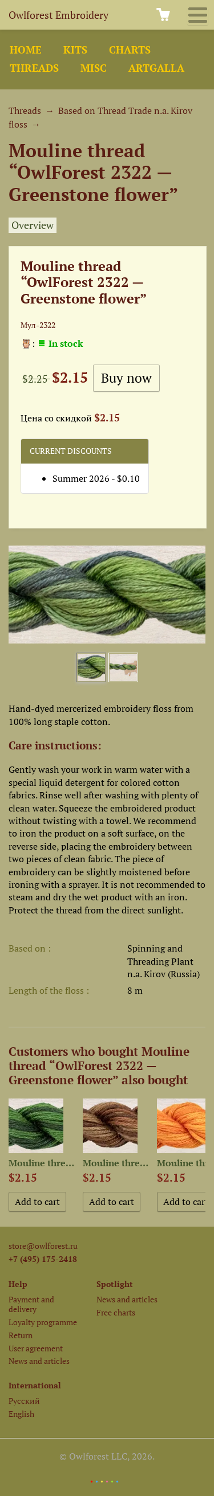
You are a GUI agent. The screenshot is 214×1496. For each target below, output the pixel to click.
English (21, 1413)
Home (26, 49)
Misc (93, 68)
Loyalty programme (43, 1322)
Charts (130, 49)
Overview (32, 225)
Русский (24, 1400)
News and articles (39, 1360)
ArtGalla (156, 68)
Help (18, 1283)
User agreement (36, 1348)
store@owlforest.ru (43, 1245)
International (35, 1385)
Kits (75, 49)
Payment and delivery (31, 1304)
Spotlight (114, 1283)
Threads (34, 68)
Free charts (115, 1312)
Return (21, 1335)
